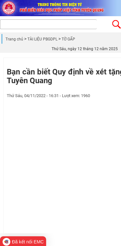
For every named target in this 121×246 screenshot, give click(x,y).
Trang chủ (14, 39)
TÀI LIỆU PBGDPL (42, 39)
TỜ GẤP (68, 39)
